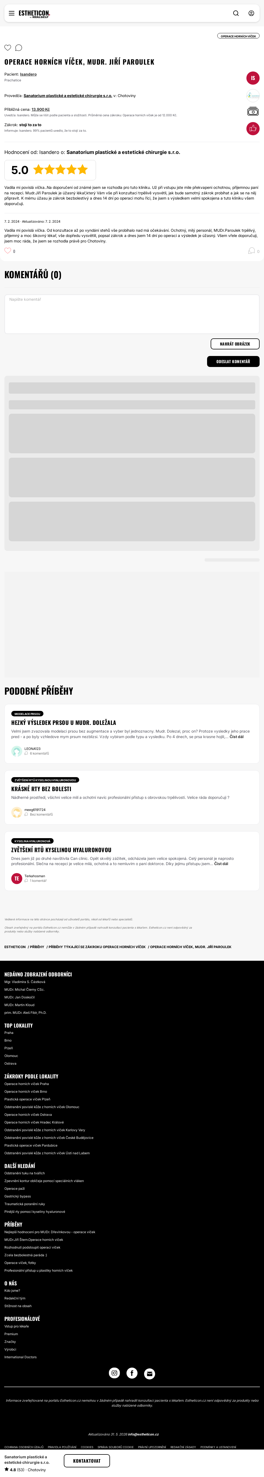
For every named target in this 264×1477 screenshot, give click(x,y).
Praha (8, 1033)
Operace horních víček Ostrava (28, 1114)
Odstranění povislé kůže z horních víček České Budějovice (49, 1138)
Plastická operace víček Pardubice (30, 1145)
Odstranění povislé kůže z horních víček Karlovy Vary (44, 1130)
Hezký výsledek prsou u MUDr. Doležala (63, 722)
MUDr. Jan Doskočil (19, 997)
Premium (11, 1334)
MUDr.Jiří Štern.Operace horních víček (33, 1240)
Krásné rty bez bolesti (41, 789)
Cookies (87, 1447)
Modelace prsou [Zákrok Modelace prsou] (27, 714)
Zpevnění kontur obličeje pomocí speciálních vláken (44, 1181)
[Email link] (149, 1373)
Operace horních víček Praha (26, 1084)
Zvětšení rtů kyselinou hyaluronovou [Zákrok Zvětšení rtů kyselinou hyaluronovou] (45, 780)
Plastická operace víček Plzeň (27, 1099)
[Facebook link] (132, 1374)
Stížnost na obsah (18, 1306)
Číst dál (237, 736)
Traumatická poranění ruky (24, 1204)
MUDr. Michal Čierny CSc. (24, 989)
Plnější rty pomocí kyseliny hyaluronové (34, 1212)
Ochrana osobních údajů (23, 1447)
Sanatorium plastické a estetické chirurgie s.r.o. (68, 95)
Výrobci (10, 1349)
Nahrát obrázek (235, 344)
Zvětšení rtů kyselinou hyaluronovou (61, 850)
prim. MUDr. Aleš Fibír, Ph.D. (25, 1013)
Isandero (28, 74)
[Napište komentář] (132, 314)
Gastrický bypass (17, 1196)
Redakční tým (14, 1298)
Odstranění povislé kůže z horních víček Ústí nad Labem (47, 1153)
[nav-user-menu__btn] (251, 13)
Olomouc (11, 1056)
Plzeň (8, 1048)
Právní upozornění (152, 1447)
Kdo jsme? (12, 1290)
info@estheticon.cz (143, 1434)
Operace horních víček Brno (25, 1091)
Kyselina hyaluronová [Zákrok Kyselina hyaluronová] (32, 841)
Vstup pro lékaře (16, 1326)
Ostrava (10, 1063)
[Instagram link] (114, 1374)
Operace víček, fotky (20, 1263)
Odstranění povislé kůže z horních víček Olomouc (41, 1107)
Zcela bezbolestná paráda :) (25, 1255)
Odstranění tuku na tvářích (24, 1173)
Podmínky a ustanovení (218, 1447)
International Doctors (20, 1357)
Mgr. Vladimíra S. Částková (24, 982)
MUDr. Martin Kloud (19, 1005)
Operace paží (14, 1188)
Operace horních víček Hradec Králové (34, 1122)
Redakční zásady (183, 1447)
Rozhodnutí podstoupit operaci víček (32, 1247)
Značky (10, 1342)
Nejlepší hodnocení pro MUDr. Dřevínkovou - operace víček (49, 1232)
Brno (8, 1040)
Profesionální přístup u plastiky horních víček (38, 1270)
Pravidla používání (62, 1447)
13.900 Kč (41, 109)
